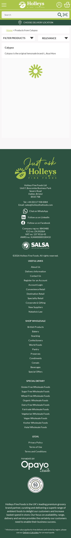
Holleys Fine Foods (31, 4)
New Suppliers (35, 307)
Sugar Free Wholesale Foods (35, 391)
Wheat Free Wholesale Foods (35, 396)
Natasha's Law (35, 311)
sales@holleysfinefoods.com (39, 204)
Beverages (35, 367)
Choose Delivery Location (38, 22)
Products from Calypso (26, 30)
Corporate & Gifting (35, 302)
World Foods (35, 344)
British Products (35, 327)
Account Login (35, 284)
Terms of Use (35, 447)
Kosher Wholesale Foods (35, 422)
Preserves (35, 353)
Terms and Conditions (35, 451)
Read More (51, 53)
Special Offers (35, 371)
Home (9, 30)
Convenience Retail (35, 289)
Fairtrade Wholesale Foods (35, 409)
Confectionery (35, 340)
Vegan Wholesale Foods (35, 418)
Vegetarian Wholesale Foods (36, 413)
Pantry (35, 349)
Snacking (35, 336)
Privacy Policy (35, 442)
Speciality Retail (35, 298)
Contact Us (35, 276)
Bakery (35, 331)
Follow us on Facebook (38, 223)
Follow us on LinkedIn (38, 217)
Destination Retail (35, 293)
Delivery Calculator (31, 532)
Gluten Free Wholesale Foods (35, 387)
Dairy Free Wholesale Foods (35, 404)
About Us (35, 267)
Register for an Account (35, 280)
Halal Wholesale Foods (35, 427)
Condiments (36, 358)
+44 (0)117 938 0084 (37, 202)
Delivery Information (35, 271)
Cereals (35, 362)
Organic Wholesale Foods (35, 400)
